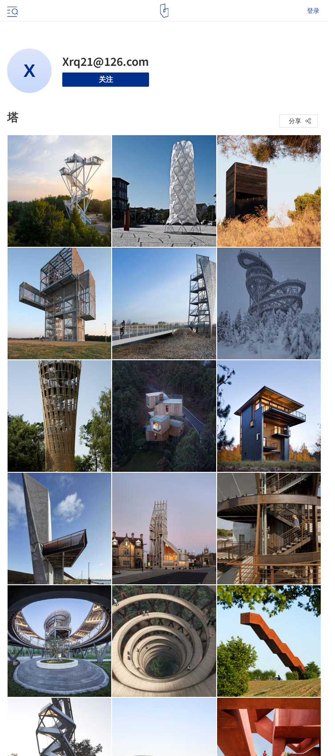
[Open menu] (11, 10)
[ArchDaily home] (164, 11)
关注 (106, 79)
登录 (313, 11)
